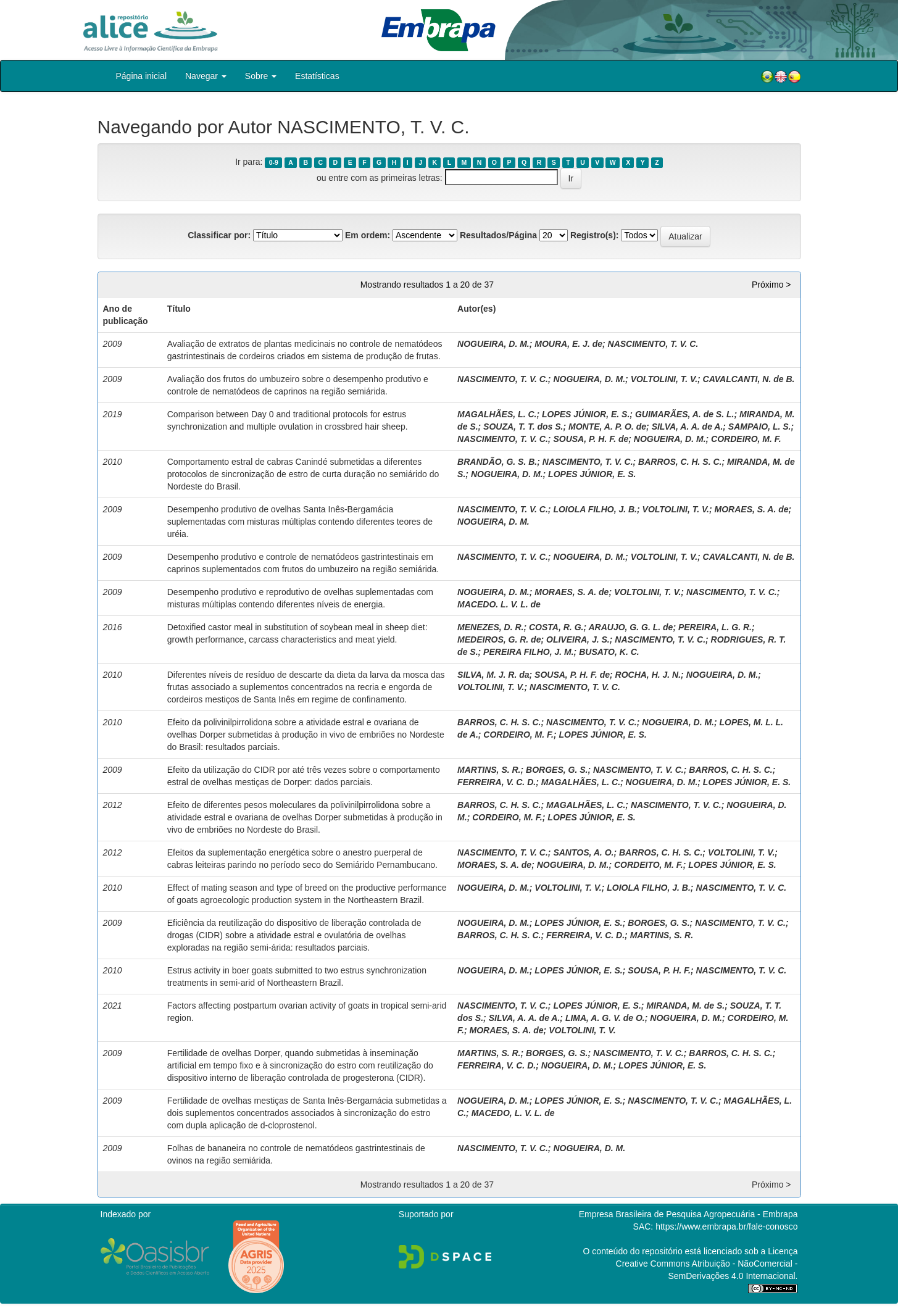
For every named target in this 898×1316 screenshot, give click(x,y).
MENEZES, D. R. (490, 627)
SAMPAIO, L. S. (759, 426)
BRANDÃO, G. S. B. (497, 462)
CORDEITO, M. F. (648, 865)
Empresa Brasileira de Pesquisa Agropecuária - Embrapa (688, 1214)
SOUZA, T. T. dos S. (523, 426)
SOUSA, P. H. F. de (590, 439)
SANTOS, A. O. (583, 852)
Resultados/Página (498, 235)
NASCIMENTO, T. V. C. (653, 344)
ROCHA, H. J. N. (648, 675)
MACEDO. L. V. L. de (499, 604)
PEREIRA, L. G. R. (715, 627)
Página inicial (141, 76)
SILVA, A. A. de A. (687, 426)
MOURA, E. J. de (568, 344)
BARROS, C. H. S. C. (679, 462)
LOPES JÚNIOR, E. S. (586, 414)
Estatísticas (317, 76)
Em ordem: (367, 235)
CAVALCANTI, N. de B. (749, 379)
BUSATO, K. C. (609, 652)
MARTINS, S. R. (488, 770)
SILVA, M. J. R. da (493, 675)
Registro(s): (594, 235)
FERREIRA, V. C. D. (496, 782)
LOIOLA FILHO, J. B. (595, 509)
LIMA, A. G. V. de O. (605, 1018)
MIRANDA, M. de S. (685, 1005)
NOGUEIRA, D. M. (493, 344)
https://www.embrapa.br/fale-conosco (726, 1226)
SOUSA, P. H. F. (659, 970)
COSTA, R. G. (556, 627)
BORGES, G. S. (557, 770)
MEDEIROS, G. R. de (499, 639)
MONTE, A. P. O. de (607, 426)
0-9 (273, 162)
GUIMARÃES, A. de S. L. (684, 414)
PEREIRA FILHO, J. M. (528, 652)
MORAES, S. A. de (752, 509)
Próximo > (771, 284)
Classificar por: (219, 235)
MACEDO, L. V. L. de (513, 1113)
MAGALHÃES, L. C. (496, 414)
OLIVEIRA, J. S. (578, 639)
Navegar (206, 76)
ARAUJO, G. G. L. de (630, 627)
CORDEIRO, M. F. (746, 439)
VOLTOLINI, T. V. (664, 379)
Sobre (260, 76)
